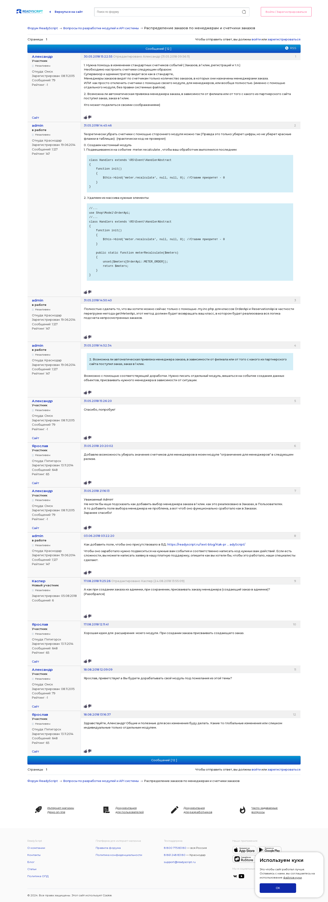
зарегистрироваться (284, 39)
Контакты (34, 855)
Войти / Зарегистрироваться (286, 11)
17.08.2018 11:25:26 (97, 581)
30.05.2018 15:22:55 (98, 56)
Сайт (35, 117)
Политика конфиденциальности (119, 855)
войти (256, 39)
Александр (42, 56)
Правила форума (108, 848)
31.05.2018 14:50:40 (98, 300)
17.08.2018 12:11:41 (96, 624)
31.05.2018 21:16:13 (97, 491)
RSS (293, 48)
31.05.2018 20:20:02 (98, 446)
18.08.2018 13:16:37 (97, 714)
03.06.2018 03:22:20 (99, 536)
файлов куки (292, 877)
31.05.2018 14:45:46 (98, 125)
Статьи (31, 869)
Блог (31, 862)
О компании (36, 848)
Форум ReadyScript (42, 28)
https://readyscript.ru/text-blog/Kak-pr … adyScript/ (206, 544)
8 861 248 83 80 (174, 855)
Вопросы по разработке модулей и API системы (101, 28)
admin (37, 125)
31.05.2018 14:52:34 (98, 345)
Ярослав (40, 446)
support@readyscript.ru (180, 862)
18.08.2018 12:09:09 (98, 669)
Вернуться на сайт (69, 11)
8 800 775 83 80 (175, 848)
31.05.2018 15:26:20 (98, 401)
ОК (278, 888)
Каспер (39, 581)
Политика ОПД (38, 876)
